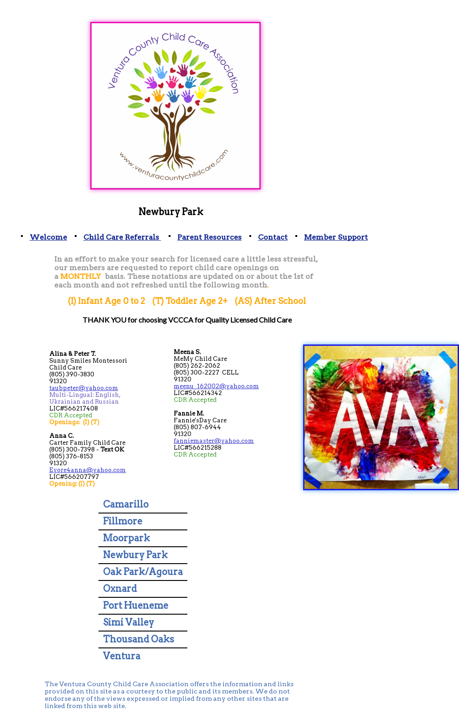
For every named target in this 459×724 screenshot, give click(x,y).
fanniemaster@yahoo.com (214, 440)
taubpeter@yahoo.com (83, 388)
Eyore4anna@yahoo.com (87, 470)
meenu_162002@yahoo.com (216, 386)
